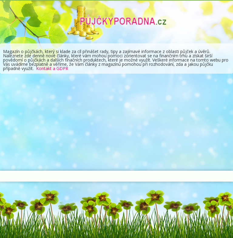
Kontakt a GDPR (52, 68)
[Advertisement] (116, 122)
